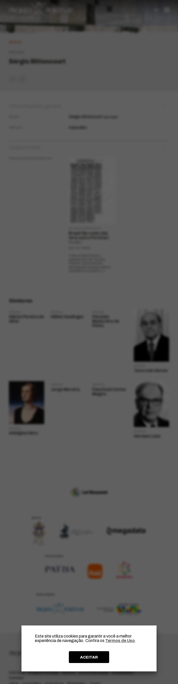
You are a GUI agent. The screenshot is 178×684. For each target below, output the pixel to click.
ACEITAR (89, 657)
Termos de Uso (120, 640)
